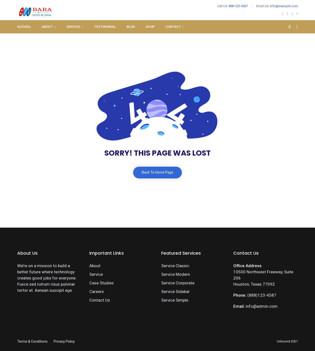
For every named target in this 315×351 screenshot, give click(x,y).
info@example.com (284, 6)
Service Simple (174, 300)
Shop (150, 27)
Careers (96, 291)
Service (73, 27)
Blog (130, 27)
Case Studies (101, 282)
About (47, 27)
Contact (173, 27)
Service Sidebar (175, 291)
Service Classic (175, 265)
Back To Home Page (157, 172)
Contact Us (99, 300)
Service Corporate (177, 282)
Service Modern (175, 274)
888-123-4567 (238, 6)
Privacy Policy (64, 341)
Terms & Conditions (32, 341)
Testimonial (105, 27)
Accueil (24, 27)
